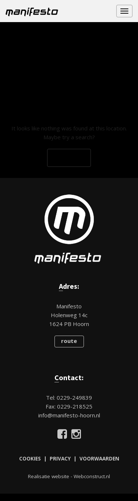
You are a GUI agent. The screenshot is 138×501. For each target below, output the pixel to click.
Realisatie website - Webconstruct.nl (69, 476)
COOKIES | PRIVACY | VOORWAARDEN (69, 458)
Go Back (69, 158)
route (69, 340)
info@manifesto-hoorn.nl (69, 415)
